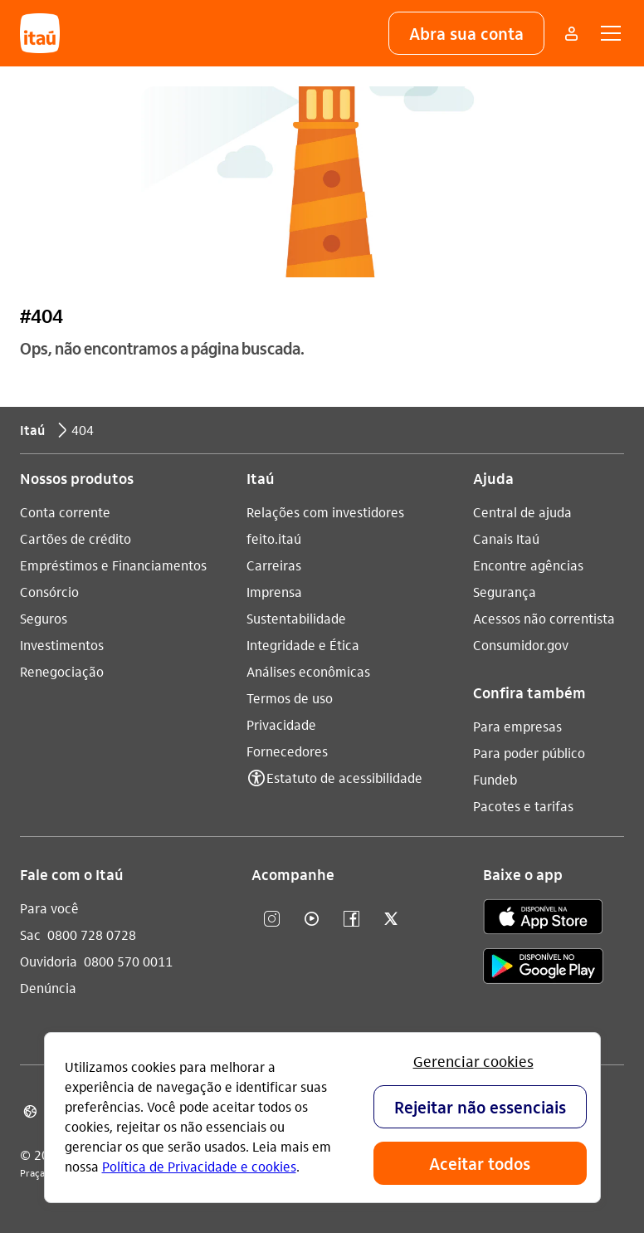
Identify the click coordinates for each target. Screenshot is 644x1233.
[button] (466, 33)
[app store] (543, 919)
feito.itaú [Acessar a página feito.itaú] (273, 538)
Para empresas (517, 726)
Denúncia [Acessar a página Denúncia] (48, 987)
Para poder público (529, 752)
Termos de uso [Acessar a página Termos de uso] (289, 698)
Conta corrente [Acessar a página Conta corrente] (65, 512)
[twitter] (391, 919)
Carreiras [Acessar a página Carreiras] (273, 565)
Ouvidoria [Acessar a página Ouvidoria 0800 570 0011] (48, 961)
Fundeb (495, 779)
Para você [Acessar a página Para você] (49, 908)
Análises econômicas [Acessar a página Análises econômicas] (308, 671)
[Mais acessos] (571, 33)
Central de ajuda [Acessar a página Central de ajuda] (522, 512)
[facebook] (351, 919)
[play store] (543, 968)
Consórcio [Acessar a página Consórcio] (49, 591)
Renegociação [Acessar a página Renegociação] (62, 671)
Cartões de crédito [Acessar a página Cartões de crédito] (75, 538)
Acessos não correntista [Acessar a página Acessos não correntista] (544, 618)
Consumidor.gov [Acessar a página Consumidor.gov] (520, 644)
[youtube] (311, 919)
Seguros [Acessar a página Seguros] (43, 618)
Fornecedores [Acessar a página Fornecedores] (287, 751)
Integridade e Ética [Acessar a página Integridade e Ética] (302, 644)
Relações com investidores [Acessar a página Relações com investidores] (325, 512)
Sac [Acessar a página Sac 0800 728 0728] (30, 934)
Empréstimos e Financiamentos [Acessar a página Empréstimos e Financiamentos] (113, 565)
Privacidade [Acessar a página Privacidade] (281, 724)
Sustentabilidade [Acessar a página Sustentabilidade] (296, 618)
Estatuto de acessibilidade (344, 777)
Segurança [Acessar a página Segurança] (504, 591)
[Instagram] (271, 919)
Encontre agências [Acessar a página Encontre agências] (528, 565)
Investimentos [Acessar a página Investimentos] (62, 644)
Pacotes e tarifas (523, 806)
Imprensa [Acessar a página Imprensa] (274, 591)
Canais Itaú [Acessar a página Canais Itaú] (506, 538)
